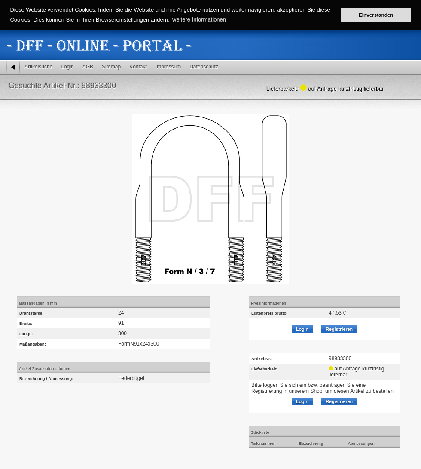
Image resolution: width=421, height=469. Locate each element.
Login (67, 67)
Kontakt (138, 67)
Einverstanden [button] (376, 15)
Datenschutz (203, 67)
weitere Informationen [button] (199, 19)
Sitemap (111, 67)
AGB (87, 67)
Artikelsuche (38, 67)
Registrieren (339, 329)
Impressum (168, 67)
